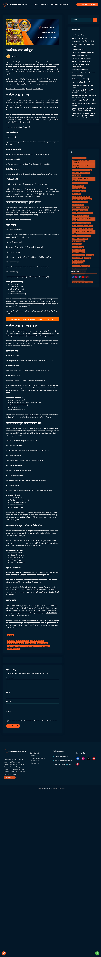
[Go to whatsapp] (97, 953)
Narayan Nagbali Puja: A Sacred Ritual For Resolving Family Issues (84, 108)
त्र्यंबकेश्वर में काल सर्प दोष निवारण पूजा (81, 74)
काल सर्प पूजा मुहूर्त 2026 (78, 61)
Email (8, 702)
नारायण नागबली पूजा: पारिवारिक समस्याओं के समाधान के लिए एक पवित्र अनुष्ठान (82, 103)
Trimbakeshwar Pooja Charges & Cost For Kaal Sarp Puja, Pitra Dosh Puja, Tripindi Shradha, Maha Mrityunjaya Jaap (84, 127)
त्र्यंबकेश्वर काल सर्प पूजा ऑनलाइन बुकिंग (81, 94)
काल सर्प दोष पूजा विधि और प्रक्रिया (80, 82)
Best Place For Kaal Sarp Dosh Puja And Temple (83, 57)
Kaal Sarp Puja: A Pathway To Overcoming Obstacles (84, 116)
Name (8, 692)
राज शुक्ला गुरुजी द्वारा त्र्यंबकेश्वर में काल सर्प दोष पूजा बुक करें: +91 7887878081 (32, 400)
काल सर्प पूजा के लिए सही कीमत (23, 598)
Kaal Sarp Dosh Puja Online (79, 50)
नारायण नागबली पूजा (39, 384)
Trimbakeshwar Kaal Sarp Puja (80, 91)
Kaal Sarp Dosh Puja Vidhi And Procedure (83, 85)
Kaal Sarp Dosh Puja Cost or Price (81, 70)
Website (8, 712)
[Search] (95, 20)
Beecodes (47, 788)
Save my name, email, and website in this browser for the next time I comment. (33, 721)
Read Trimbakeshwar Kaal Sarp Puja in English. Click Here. (24, 169)
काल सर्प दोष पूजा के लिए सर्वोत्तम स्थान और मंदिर (83, 53)
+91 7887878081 (39, 274)
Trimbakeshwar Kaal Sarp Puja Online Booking (82, 98)
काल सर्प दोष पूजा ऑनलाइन (78, 47)
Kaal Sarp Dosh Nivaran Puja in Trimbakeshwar (80, 78)
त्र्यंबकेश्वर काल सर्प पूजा (77, 88)
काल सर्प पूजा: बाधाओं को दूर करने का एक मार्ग (83, 112)
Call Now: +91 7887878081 (87, 4)
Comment (10, 678)
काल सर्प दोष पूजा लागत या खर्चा (79, 67)
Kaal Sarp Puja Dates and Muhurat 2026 (83, 64)
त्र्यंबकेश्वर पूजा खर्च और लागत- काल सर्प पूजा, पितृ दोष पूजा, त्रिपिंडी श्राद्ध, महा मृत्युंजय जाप (83, 121)
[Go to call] (4, 953)
